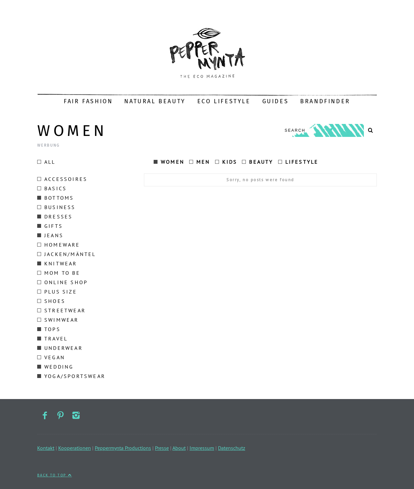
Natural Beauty (154, 101)
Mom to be (58, 273)
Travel (52, 338)
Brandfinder (325, 101)
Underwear (60, 348)
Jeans (50, 235)
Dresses (54, 216)
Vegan (51, 357)
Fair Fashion (88, 101)
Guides (275, 101)
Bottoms (55, 197)
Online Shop (62, 282)
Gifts (50, 226)
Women (169, 162)
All (46, 162)
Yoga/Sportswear (71, 376)
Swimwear (58, 320)
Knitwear (57, 263)
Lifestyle (298, 162)
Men (199, 162)
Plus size (57, 291)
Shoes (51, 301)
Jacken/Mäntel (66, 254)
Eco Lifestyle (224, 101)
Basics (52, 188)
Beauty (257, 162)
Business (56, 207)
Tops (48, 329)
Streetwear (61, 310)
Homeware (58, 244)
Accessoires (62, 179)
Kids (226, 162)
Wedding (55, 366)
